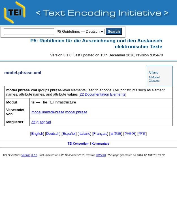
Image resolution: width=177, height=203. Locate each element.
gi (38, 122)
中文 (142, 133)
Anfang (153, 72)
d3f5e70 (101, 154)
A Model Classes (154, 79)
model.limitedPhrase (47, 112)
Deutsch (52, 133)
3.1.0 (34, 154)
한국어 (129, 133)
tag (42, 122)
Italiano (84, 133)
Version (25, 154)
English (37, 133)
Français (100, 133)
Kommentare (101, 143)
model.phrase (76, 112)
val (48, 122)
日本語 (115, 133)
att (33, 122)
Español (69, 133)
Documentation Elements (102, 94)
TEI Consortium (78, 143)
